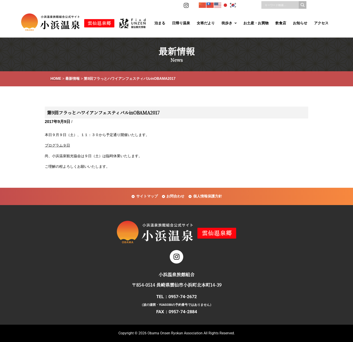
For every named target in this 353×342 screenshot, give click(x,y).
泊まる (159, 23)
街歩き (229, 23)
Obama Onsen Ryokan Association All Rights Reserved (190, 333)
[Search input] (281, 5)
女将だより (206, 23)
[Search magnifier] (302, 5)
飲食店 (280, 23)
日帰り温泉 (181, 23)
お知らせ (300, 23)
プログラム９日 (57, 145)
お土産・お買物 (256, 23)
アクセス (321, 23)
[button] (229, 23)
